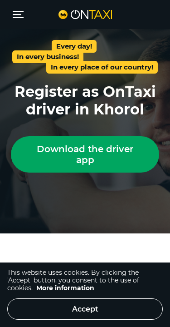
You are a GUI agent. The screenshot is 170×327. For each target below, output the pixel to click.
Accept (85, 309)
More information (65, 288)
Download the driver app (85, 154)
